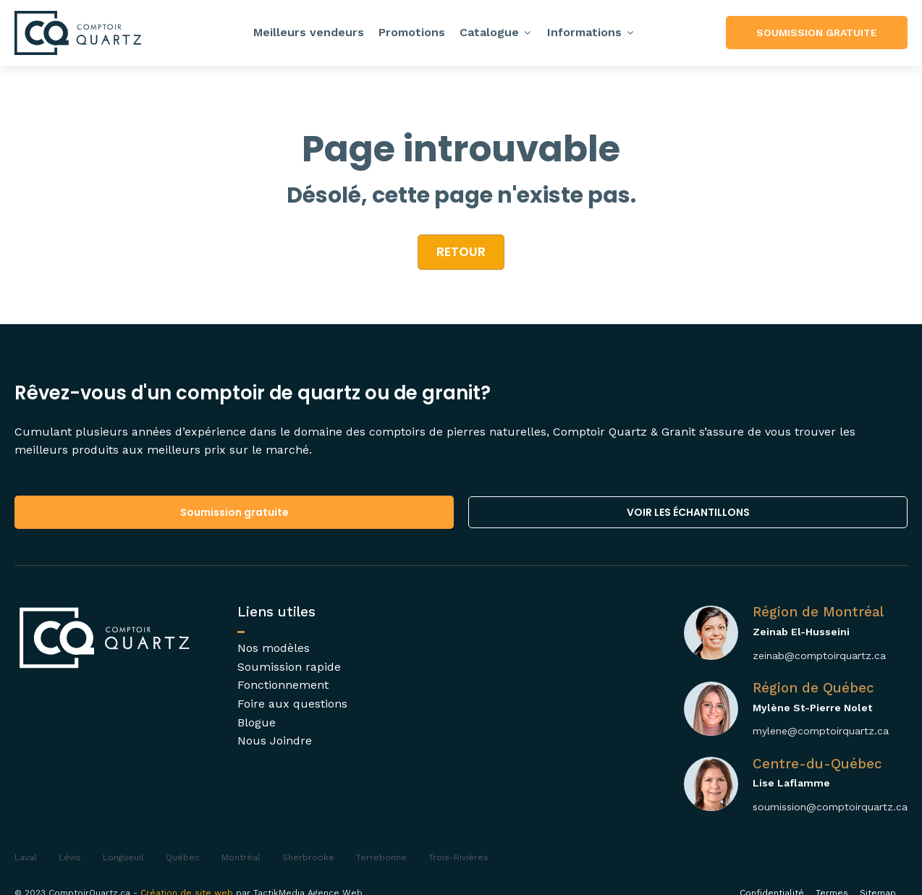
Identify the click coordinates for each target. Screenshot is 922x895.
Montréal (241, 857)
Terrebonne (381, 857)
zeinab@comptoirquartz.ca (819, 655)
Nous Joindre (274, 740)
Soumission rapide (289, 667)
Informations (591, 32)
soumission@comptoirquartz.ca (830, 807)
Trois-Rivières (458, 857)
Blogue (256, 722)
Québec (183, 857)
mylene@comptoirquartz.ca (821, 731)
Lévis (70, 857)
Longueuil (123, 857)
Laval (25, 857)
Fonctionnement (283, 685)
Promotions (411, 32)
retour (461, 251)
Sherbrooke (308, 857)
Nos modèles (273, 648)
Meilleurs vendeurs (308, 32)
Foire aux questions (292, 704)
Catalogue (496, 32)
